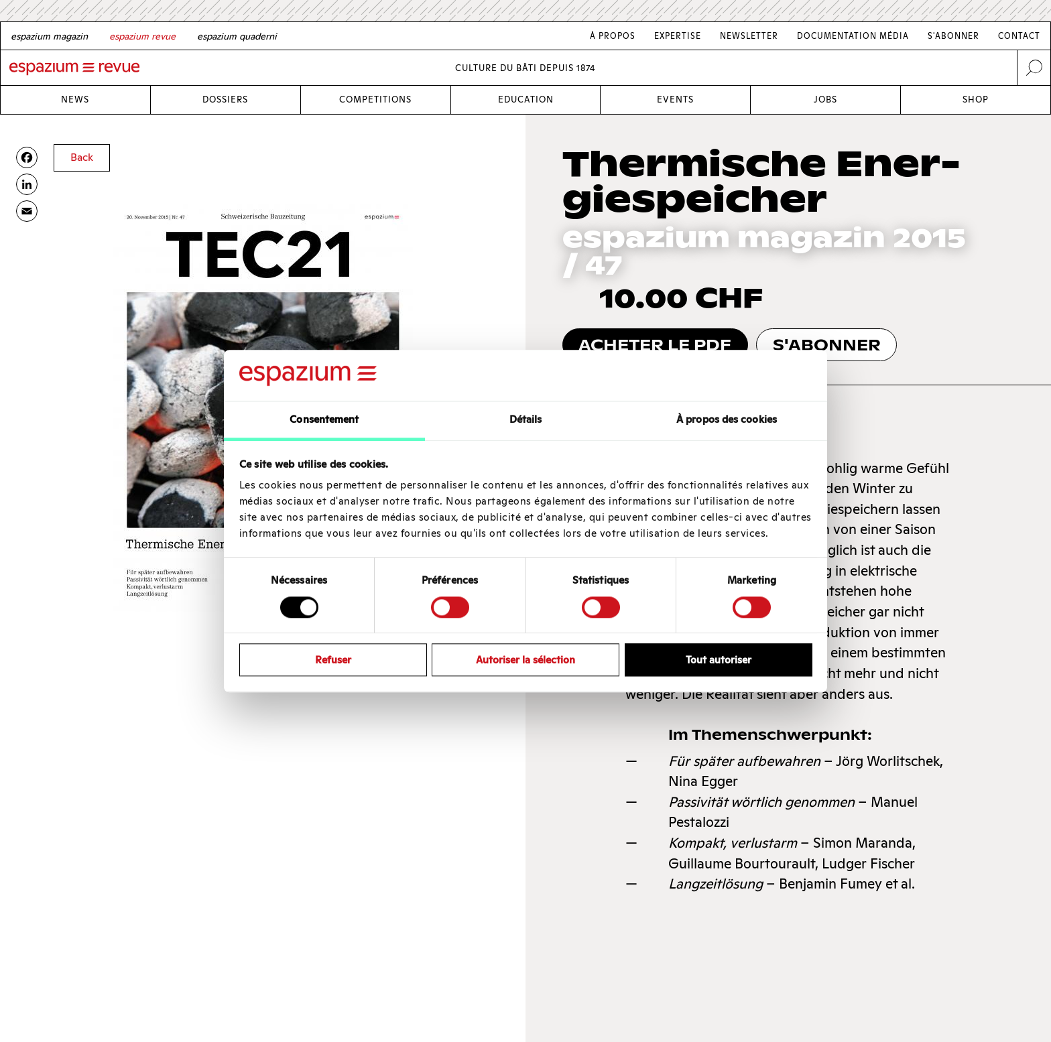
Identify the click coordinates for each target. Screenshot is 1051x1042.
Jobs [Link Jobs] (825, 99)
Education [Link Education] (526, 99)
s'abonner (827, 345)
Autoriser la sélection (525, 660)
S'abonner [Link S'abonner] (953, 36)
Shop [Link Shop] (976, 99)
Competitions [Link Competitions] (375, 99)
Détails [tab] (525, 420)
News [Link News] (75, 99)
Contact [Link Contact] (1019, 36)
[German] (49, 36)
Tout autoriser (718, 660)
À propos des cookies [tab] (726, 420)
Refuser (333, 660)
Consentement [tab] (324, 420)
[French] (142, 36)
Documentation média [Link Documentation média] (853, 36)
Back (81, 157)
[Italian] (237, 36)
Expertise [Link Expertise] (677, 36)
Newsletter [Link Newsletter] (749, 36)
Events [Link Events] (675, 99)
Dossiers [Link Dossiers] (225, 99)
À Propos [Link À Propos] (612, 36)
